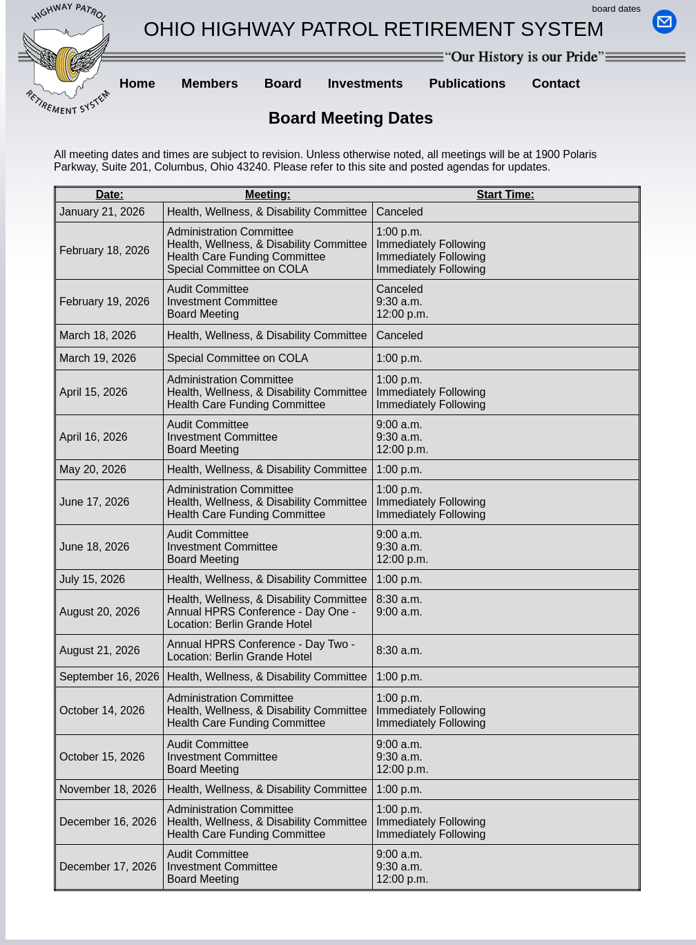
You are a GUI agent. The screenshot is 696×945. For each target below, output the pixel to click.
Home (137, 83)
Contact (555, 83)
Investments (365, 83)
